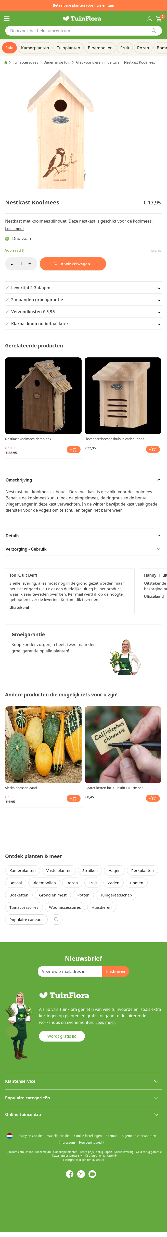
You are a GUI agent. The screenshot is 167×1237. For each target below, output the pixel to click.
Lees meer (14, 228)
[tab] (83, 479)
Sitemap (112, 1136)
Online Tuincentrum (37, 1152)
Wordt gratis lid (61, 1036)
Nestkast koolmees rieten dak (28, 438)
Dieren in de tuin (57, 62)
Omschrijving (19, 480)
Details (12, 536)
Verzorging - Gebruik (26, 549)
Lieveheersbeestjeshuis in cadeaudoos (114, 438)
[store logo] (83, 18)
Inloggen (149, 18)
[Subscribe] (115, 971)
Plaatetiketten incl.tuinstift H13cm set (114, 787)
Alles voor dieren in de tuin (97, 62)
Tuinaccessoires (25, 62)
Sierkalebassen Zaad (21, 787)
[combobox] (83, 31)
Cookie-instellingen (88, 1136)
